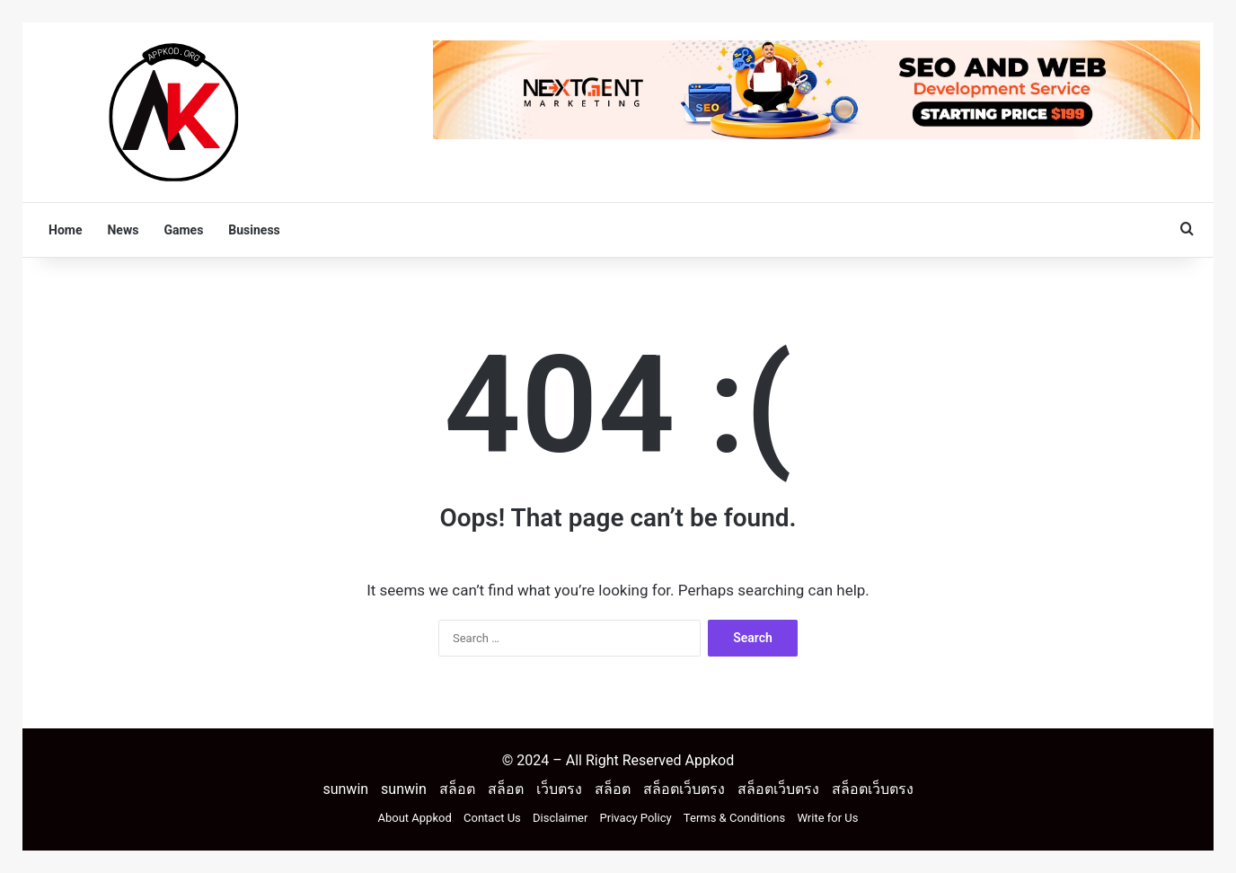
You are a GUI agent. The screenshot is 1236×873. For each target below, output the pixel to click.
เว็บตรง (559, 789)
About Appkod (415, 817)
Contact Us (492, 817)
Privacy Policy (636, 817)
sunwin (345, 789)
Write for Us (827, 817)
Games (183, 230)
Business (253, 230)
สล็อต (457, 789)
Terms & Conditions (734, 817)
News (122, 230)
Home (65, 230)
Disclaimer (560, 817)
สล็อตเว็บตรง (684, 789)
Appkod (709, 760)
